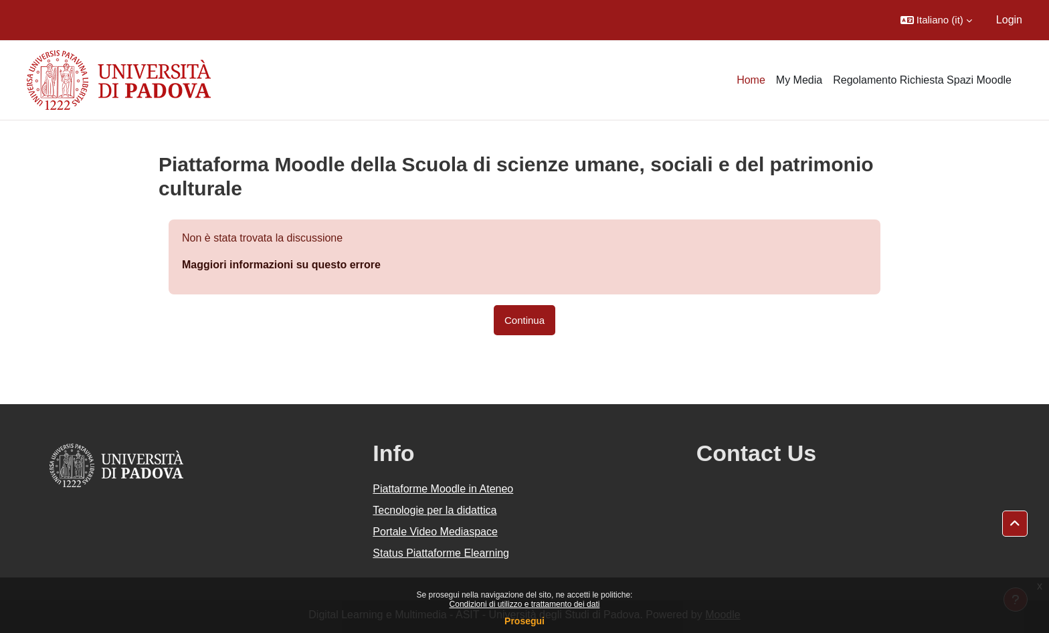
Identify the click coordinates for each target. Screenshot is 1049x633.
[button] (936, 20)
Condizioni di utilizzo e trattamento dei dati (525, 604)
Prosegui (524, 621)
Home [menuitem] (751, 80)
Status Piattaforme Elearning (441, 553)
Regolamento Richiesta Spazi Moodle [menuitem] (922, 80)
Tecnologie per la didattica (434, 510)
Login (1009, 19)
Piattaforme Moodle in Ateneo (443, 488)
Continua (524, 320)
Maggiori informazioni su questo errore (281, 264)
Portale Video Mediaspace (435, 531)
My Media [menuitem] (799, 80)
